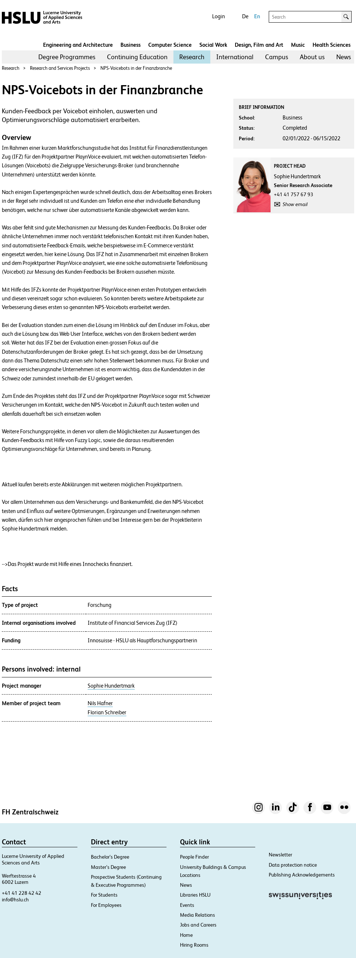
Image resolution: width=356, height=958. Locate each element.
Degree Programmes (66, 57)
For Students (104, 895)
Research (191, 57)
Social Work (213, 45)
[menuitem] (66, 57)
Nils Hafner (100, 703)
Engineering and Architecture (78, 45)
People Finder (194, 857)
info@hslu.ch (15, 899)
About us (312, 57)
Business (130, 45)
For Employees (106, 905)
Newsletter (280, 855)
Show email (295, 204)
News (343, 57)
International (234, 57)
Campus (276, 57)
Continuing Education (137, 57)
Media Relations (197, 915)
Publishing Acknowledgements (302, 875)
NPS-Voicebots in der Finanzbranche (136, 68)
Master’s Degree (108, 867)
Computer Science (170, 45)
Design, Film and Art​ (259, 45)
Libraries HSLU (195, 895)
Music (298, 45)
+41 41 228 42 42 (21, 893)
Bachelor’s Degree (110, 857)
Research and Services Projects (60, 68)
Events (187, 905)
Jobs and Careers (198, 925)
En (257, 16)
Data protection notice (293, 865)
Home (186, 935)
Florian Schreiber (107, 712)
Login (218, 16)
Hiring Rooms (194, 945)
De (245, 16)
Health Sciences (332, 45)
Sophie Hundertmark (111, 686)
